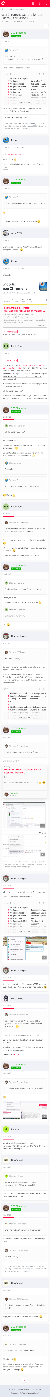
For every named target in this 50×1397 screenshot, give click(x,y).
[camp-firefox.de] (3, 3)
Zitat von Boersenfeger (18, 746)
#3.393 (17, 1054)
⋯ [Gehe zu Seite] (20, 1380)
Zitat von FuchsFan (17, 426)
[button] (40, 74)
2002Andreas (30, 124)
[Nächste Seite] (40, 1380)
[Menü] (46, 3)
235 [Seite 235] (34, 1380)
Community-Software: (25, 1393)
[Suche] (33, 3)
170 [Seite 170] (24, 1380)
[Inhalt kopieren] (44, 74)
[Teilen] (46, 26)
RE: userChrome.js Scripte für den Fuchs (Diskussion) (23, 771)
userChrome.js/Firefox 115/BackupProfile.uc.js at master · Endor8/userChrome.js (23, 309)
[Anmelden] (40, 3)
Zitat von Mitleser (16, 1176)
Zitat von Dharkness (17, 1224)
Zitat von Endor (15, 50)
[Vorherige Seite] (10, 1380)
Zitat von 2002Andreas (18, 522)
